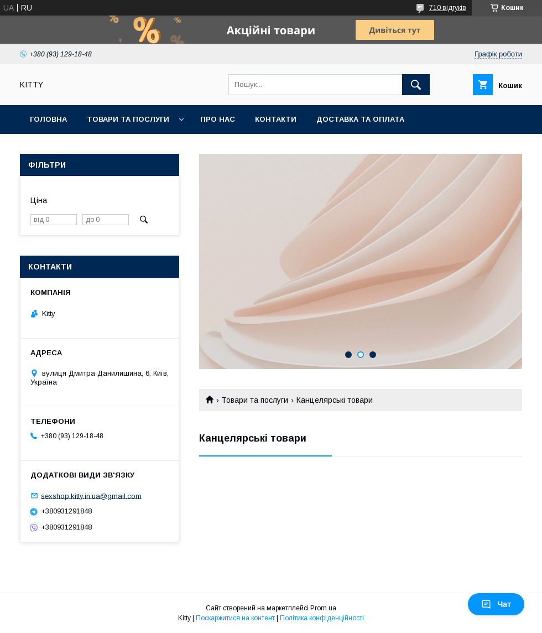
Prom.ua (323, 608)
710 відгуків (447, 8)
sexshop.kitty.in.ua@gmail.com (91, 495)
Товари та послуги (128, 119)
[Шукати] (416, 84)
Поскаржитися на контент (235, 618)
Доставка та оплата (360, 119)
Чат (496, 604)
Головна (48, 119)
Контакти (275, 119)
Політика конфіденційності (322, 618)
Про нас (217, 119)
